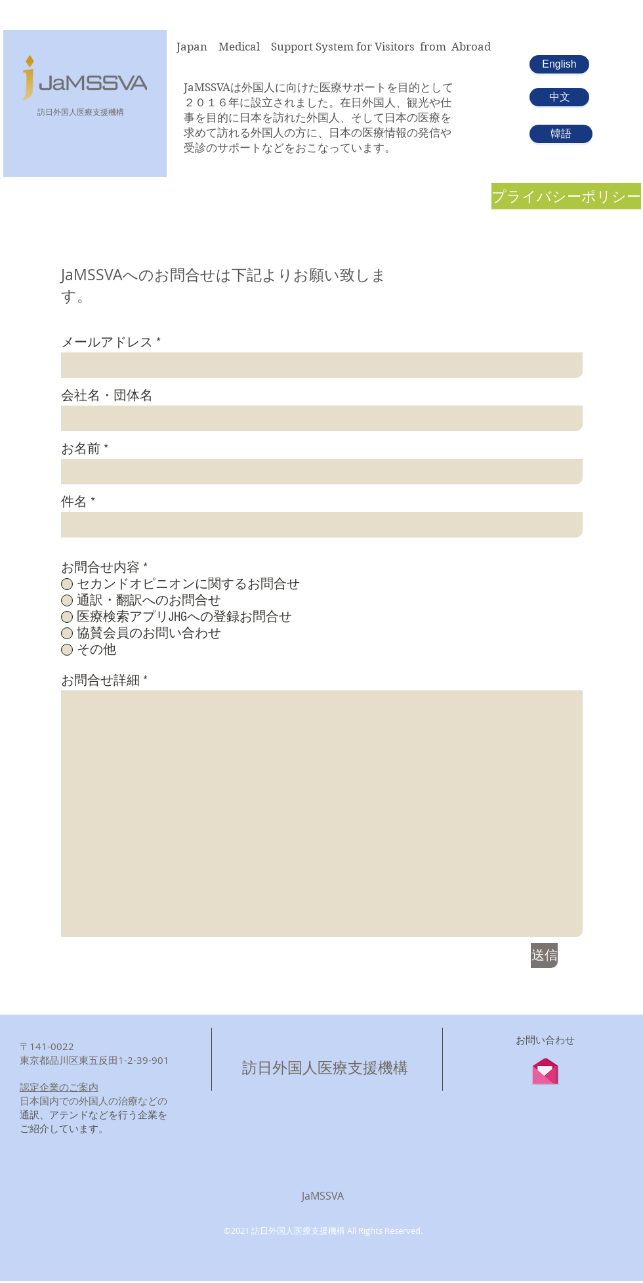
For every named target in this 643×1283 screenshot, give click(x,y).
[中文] (559, 97)
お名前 (80, 448)
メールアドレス (107, 342)
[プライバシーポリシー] (566, 196)
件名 (74, 502)
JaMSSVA (323, 1195)
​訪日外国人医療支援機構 (80, 111)
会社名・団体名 (107, 395)
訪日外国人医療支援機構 (325, 1067)
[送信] (544, 955)
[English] (559, 64)
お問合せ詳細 (100, 680)
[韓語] (560, 134)
